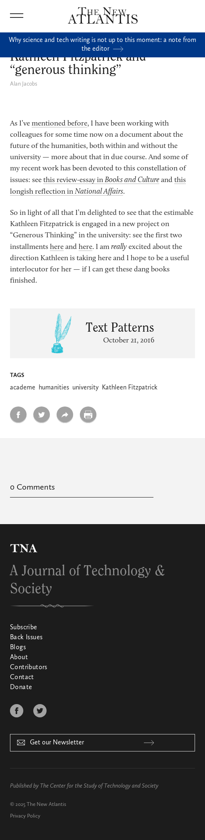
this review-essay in (101, 180)
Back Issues (26, 637)
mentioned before (59, 124)
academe (22, 387)
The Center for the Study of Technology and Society (99, 786)
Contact (22, 677)
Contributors (28, 667)
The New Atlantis (46, 804)
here (57, 247)
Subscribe (23, 627)
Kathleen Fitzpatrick (130, 387)
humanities (54, 387)
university (85, 387)
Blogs (18, 647)
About (19, 657)
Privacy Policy (25, 816)
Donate (21, 687)
